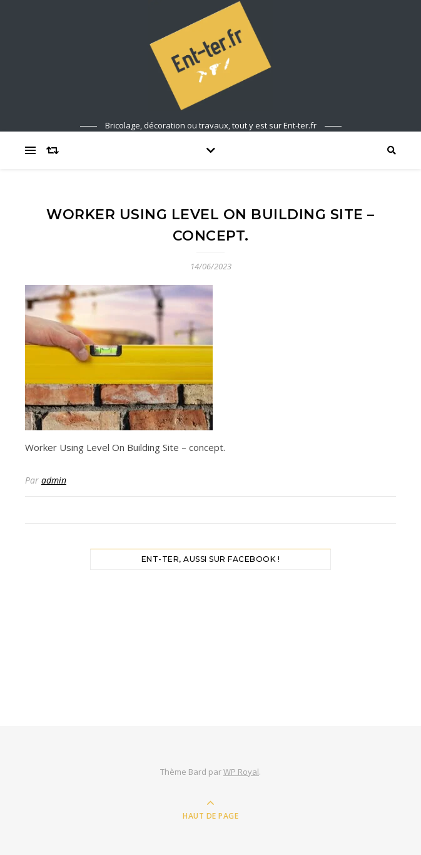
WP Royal (241, 771)
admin (53, 480)
